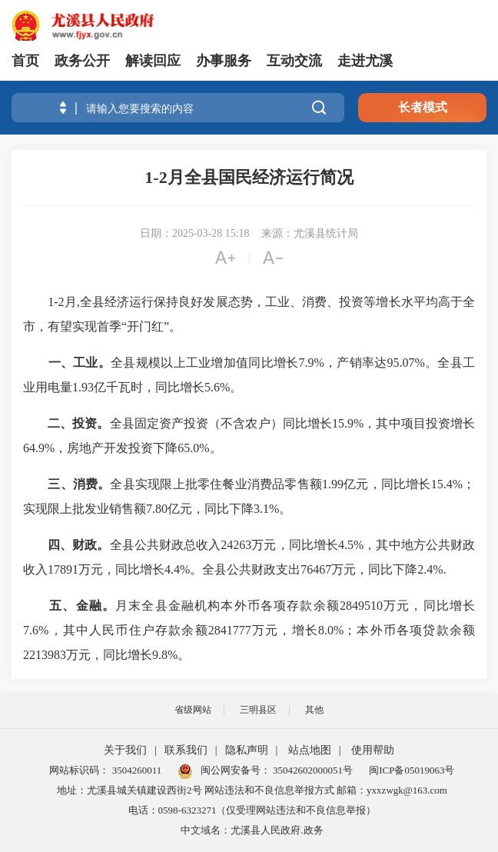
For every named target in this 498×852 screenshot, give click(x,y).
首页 (25, 60)
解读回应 (153, 60)
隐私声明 (246, 750)
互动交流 (294, 60)
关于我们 (125, 750)
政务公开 (82, 60)
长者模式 (422, 107)
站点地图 (309, 750)
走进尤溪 (365, 60)
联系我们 (186, 750)
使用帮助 (372, 750)
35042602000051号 (313, 770)
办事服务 (223, 60)
